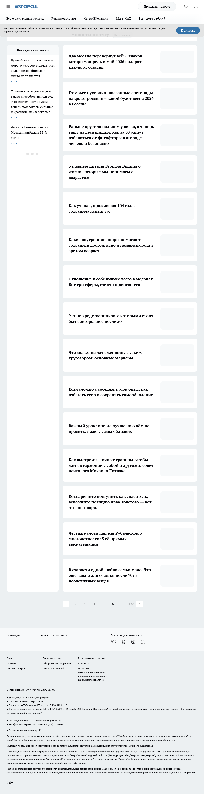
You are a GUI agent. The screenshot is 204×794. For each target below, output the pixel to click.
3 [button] (85, 604)
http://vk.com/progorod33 (85, 755)
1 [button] (66, 604)
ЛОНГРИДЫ (13, 635)
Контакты (83, 663)
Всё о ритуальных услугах (25, 18)
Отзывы (11, 663)
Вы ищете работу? (152, 18)
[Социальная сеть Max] (143, 642)
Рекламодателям (63, 18)
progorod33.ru (125, 745)
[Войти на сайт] (196, 7)
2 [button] (75, 604)
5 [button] (103, 604)
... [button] (122, 604)
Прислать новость (157, 6)
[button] (139, 604)
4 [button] (94, 604)
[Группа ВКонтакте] (113, 642)
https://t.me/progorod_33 (144, 755)
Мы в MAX (123, 18)
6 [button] (113, 604)
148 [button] (131, 604)
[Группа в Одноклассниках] (123, 642)
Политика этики (52, 658)
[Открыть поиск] (186, 7)
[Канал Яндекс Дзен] (133, 642)
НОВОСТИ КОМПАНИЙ (54, 635)
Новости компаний (53, 668)
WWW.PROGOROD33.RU (40, 689)
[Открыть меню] (8, 7)
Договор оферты (16, 668)
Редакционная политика (91, 658)
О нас (10, 658)
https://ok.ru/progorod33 (115, 755)
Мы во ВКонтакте (96, 18)
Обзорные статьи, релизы (57, 663)
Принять (188, 30)
